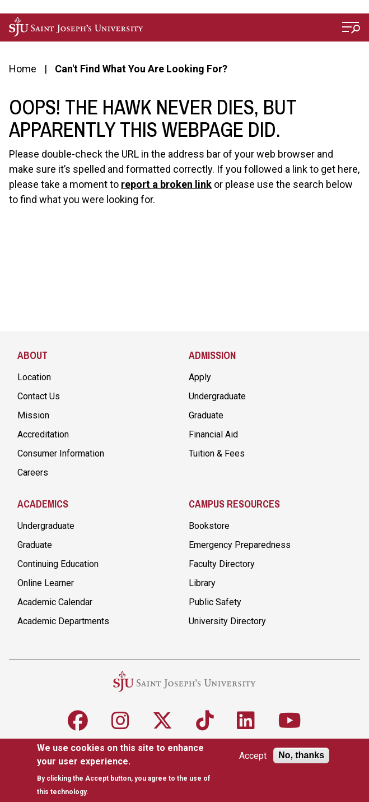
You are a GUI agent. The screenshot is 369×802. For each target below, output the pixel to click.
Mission (33, 415)
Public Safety (215, 602)
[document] (125, 769)
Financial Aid (213, 434)
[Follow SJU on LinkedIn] (245, 721)
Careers (32, 472)
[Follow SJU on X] (162, 721)
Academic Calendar (54, 602)
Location (34, 377)
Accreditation (43, 434)
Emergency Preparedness (240, 545)
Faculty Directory (222, 564)
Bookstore (209, 525)
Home (22, 69)
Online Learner (45, 583)
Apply (200, 377)
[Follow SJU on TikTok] (205, 721)
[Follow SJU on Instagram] (120, 721)
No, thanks (301, 755)
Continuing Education (58, 564)
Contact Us (38, 396)
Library (202, 583)
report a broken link (166, 184)
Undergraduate (217, 396)
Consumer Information (60, 453)
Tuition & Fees (217, 453)
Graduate (206, 415)
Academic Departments (63, 621)
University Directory (227, 621)
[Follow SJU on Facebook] (78, 721)
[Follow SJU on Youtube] (290, 721)
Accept (253, 755)
